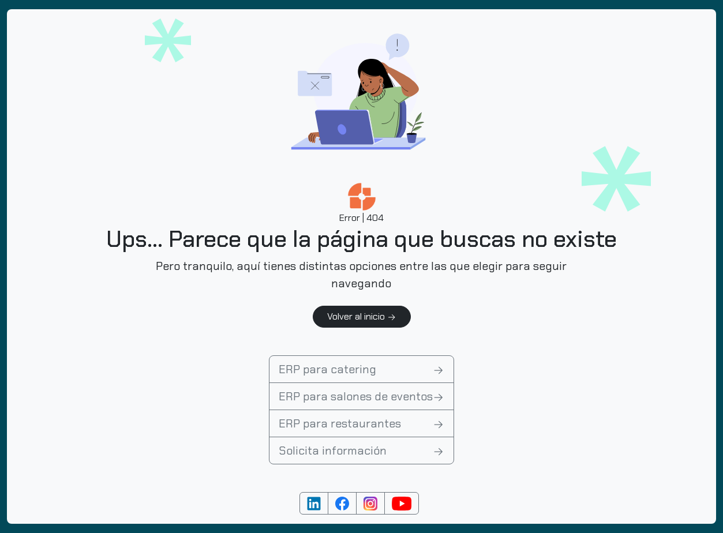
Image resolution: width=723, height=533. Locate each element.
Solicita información (361, 450)
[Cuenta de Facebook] (342, 503)
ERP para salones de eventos (361, 396)
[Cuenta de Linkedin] (313, 503)
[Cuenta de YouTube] (401, 503)
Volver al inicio (361, 316)
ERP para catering (361, 369)
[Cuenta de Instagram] (370, 503)
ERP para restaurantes (361, 423)
